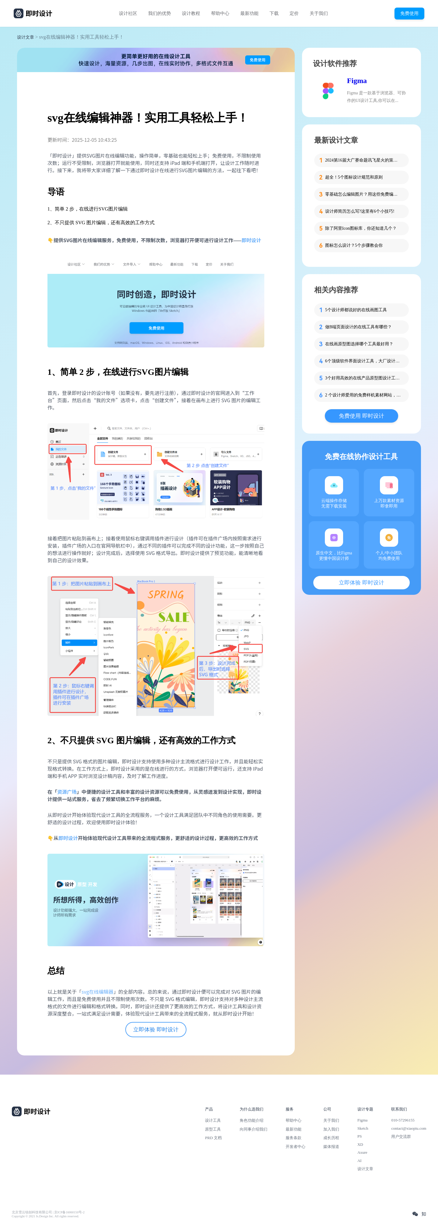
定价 (294, 13)
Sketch (362, 1128)
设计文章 (25, 37)
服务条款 (293, 1137)
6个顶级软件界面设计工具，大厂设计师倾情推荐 (363, 361)
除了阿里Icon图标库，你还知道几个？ (361, 228)
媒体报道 (331, 1146)
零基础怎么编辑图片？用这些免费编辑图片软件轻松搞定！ (363, 194)
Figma (357, 81)
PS (359, 1136)
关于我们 (319, 13)
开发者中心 (295, 1146)
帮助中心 (220, 13)
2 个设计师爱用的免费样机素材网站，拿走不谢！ (363, 395)
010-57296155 (402, 1120)
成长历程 (331, 1137)
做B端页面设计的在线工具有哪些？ (358, 327)
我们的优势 (159, 13)
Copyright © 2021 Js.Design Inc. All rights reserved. (45, 1216)
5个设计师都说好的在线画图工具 (356, 310)
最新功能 (249, 13)
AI (359, 1160)
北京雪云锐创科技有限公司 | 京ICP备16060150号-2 (48, 1212)
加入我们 (331, 1129)
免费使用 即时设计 (361, 416)
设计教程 (191, 13)
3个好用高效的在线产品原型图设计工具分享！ (363, 378)
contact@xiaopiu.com (408, 1128)
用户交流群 (401, 1136)
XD (360, 1144)
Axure (362, 1152)
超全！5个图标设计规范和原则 (354, 177)
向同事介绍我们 (253, 1129)
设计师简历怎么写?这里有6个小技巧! (360, 211)
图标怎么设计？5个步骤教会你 (354, 245)
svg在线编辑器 (97, 991)
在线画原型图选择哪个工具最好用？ (359, 344)
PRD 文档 (213, 1137)
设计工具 (213, 1120)
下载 (274, 13)
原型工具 (213, 1129)
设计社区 (128, 13)
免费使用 (409, 13)
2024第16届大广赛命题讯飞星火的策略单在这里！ (363, 160)
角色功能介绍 (251, 1120)
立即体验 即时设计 (156, 1030)
